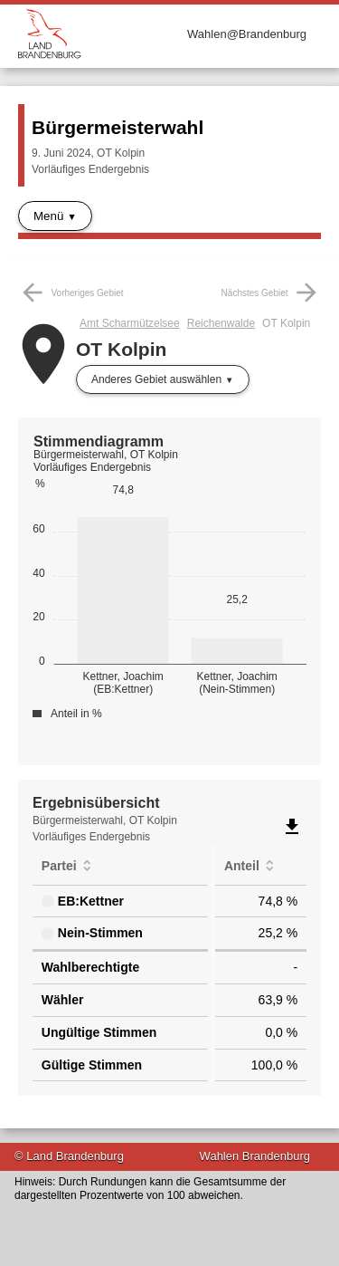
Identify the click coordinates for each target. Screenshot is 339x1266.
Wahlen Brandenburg (255, 1156)
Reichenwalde (221, 323)
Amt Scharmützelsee (130, 323)
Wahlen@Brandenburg (246, 34)
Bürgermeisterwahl (117, 127)
